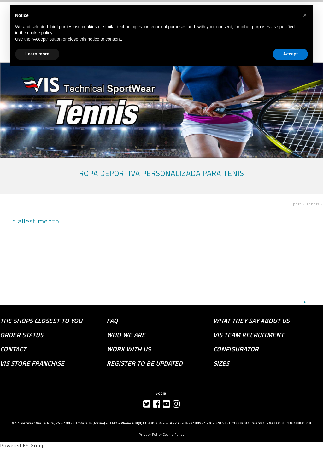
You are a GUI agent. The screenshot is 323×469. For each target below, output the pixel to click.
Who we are (126, 335)
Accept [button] (290, 53)
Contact (13, 349)
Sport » (298, 204)
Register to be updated (145, 363)
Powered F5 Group (22, 445)
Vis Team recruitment (248, 335)
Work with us (129, 349)
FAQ (112, 321)
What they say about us (251, 321)
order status (21, 335)
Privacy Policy (150, 434)
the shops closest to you (41, 321)
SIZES (221, 363)
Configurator (236, 349)
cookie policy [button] (39, 32)
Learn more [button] (37, 53)
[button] (305, 15)
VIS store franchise (32, 363)
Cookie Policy (174, 434)
